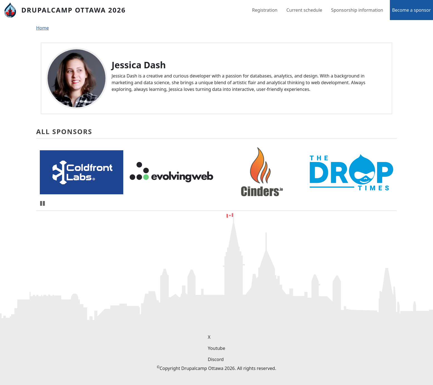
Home (42, 28)
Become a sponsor (411, 10)
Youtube (216, 348)
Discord (216, 359)
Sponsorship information (357, 10)
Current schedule (304, 10)
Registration (264, 10)
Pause (43, 203)
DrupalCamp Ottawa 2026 (73, 9)
